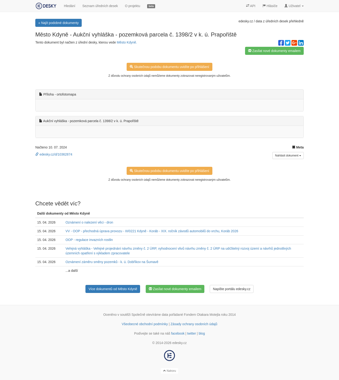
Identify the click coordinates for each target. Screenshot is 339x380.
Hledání (69, 6)
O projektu (132, 6)
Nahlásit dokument (288, 155)
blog (202, 333)
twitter (191, 333)
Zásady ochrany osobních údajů (194, 324)
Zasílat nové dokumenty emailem (274, 51)
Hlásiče (270, 6)
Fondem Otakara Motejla (202, 314)
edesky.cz (245, 21)
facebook (178, 333)
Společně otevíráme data (150, 314)
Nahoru (169, 370)
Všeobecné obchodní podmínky (145, 324)
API (250, 6)
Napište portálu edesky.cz (231, 289)
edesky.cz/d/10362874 (53, 154)
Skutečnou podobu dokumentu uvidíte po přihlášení (169, 67)
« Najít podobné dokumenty (58, 23)
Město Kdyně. (127, 42)
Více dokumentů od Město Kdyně (113, 289)
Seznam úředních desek (100, 6)
